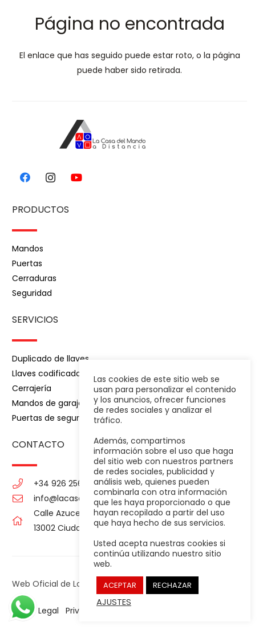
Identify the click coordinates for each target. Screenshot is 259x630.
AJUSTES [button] (113, 602)
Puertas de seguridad (54, 418)
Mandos (27, 248)
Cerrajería (31, 388)
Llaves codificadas (48, 373)
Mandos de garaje (47, 403)
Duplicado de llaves (50, 358)
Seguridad (32, 293)
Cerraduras (34, 278)
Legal (48, 610)
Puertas (27, 263)
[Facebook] (25, 177)
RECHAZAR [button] (172, 585)
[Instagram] (50, 177)
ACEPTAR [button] (119, 585)
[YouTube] (76, 177)
